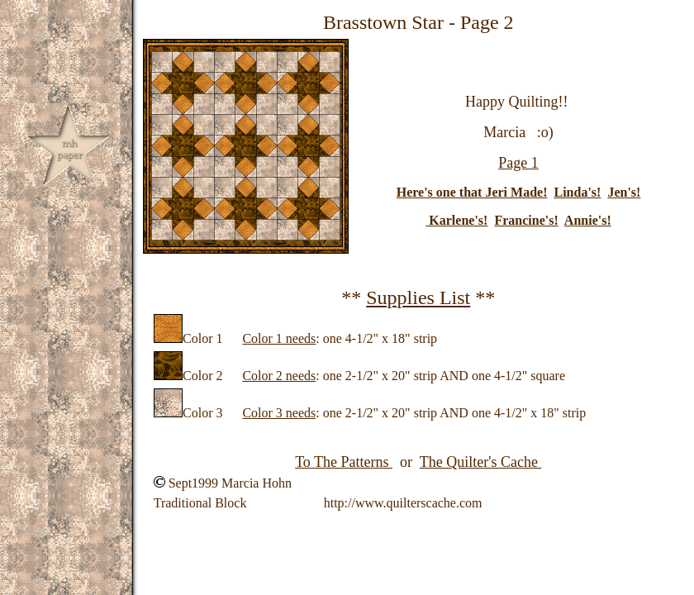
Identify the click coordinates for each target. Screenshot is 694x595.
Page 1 (518, 163)
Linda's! (577, 192)
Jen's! (623, 192)
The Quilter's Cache (481, 462)
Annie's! (587, 220)
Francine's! (526, 220)
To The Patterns (343, 462)
